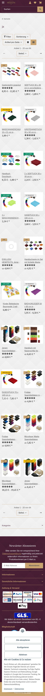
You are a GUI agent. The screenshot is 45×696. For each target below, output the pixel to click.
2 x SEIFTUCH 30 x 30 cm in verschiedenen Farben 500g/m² (32, 175)
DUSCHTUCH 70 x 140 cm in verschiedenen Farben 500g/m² (10, 394)
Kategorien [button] (6, 525)
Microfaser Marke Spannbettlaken (31, 438)
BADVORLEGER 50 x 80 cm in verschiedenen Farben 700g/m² (33, 305)
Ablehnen (23, 655)
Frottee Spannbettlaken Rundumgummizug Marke (10, 438)
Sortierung (21, 37)
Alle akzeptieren (23, 640)
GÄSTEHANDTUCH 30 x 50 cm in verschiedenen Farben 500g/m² (33, 131)
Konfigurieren (23, 647)
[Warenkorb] (40, 3)
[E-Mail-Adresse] (13, 565)
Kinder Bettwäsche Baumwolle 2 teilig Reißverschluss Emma (11, 305)
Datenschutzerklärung (11, 554)
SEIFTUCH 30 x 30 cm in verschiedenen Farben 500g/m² (33, 86)
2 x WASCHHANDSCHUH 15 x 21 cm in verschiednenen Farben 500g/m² (11, 216)
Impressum (8, 689)
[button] (30, 3)
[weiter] (41, 53)
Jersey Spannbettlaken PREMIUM (8, 349)
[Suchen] (19, 9)
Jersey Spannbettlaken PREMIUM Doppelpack (31, 482)
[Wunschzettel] (35, 3)
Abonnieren (34, 565)
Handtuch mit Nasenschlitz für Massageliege (31, 349)
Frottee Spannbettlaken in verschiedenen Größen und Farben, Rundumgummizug (33, 394)
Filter (7, 37)
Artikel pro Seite (12, 42)
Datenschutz (19, 689)
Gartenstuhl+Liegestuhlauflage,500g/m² (11, 85)
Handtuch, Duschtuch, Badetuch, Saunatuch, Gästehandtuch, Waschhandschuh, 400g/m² (10, 175)
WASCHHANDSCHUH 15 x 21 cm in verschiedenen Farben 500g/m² (11, 131)
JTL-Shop (27, 693)
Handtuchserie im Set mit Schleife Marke (33, 260)
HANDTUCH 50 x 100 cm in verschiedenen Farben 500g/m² (31, 216)
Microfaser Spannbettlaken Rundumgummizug (10, 482)
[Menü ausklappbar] (3, 1)
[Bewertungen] (7, 88)
